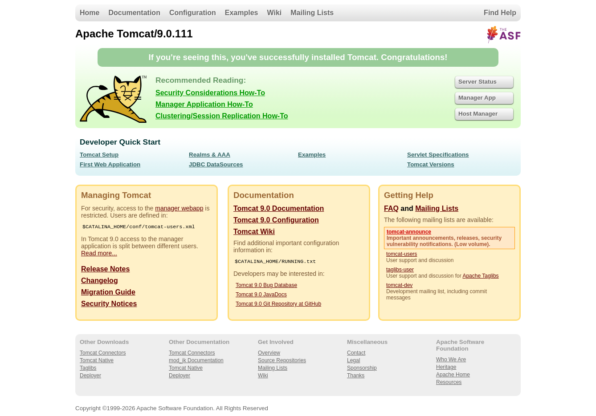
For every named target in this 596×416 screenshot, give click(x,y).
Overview (269, 353)
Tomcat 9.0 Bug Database (266, 286)
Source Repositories (282, 360)
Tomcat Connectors (103, 353)
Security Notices (109, 304)
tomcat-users (401, 254)
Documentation (134, 12)
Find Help (500, 12)
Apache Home (453, 375)
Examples (241, 12)
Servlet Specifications (438, 154)
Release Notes (105, 270)
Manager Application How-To (204, 104)
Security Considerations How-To (210, 93)
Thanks (355, 375)
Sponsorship (362, 368)
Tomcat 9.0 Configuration (276, 220)
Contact (356, 353)
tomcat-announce (409, 232)
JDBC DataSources (216, 164)
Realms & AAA (209, 154)
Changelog (99, 281)
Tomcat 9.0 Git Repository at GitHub (278, 305)
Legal (353, 360)
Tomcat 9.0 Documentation (278, 208)
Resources (448, 382)
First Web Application (110, 164)
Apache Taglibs (480, 276)
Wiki (274, 12)
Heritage (446, 367)
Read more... (99, 254)
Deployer (90, 375)
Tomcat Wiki (254, 231)
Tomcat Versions (430, 164)
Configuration (192, 12)
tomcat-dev (399, 285)
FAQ (391, 208)
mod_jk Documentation (196, 360)
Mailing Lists (312, 12)
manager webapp (179, 208)
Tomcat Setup (99, 154)
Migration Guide (108, 293)
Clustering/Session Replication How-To (221, 116)
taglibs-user (400, 270)
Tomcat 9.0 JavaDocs (261, 295)
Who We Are (451, 359)
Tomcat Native (97, 360)
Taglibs (88, 368)
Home (89, 12)
